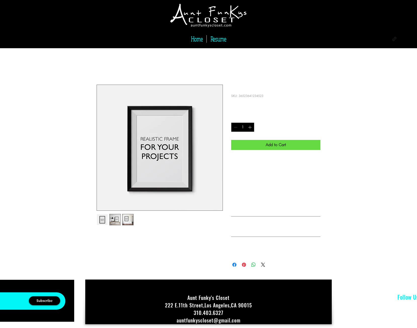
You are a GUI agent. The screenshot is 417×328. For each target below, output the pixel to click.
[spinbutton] (242, 127)
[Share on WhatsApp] (254, 265)
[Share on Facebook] (234, 265)
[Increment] (250, 127)
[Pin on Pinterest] (244, 265)
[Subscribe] (44, 300)
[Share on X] (263, 265)
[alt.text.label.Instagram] (386, 38)
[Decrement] (235, 127)
